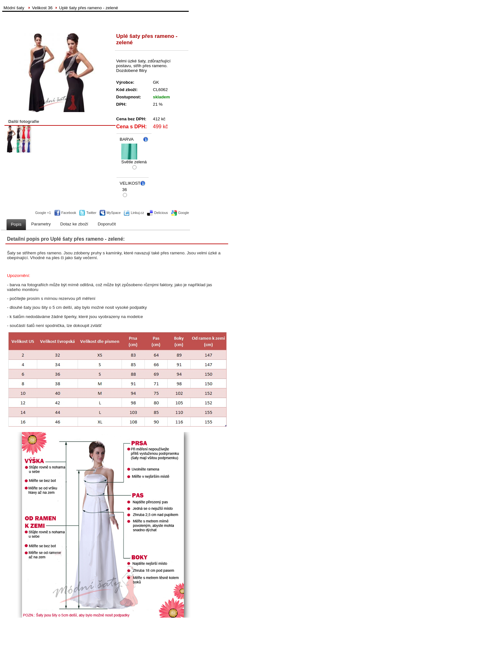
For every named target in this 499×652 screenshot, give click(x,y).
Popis (16, 224)
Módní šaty (14, 7)
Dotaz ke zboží (74, 224)
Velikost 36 (42, 7)
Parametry (41, 224)
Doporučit (107, 224)
